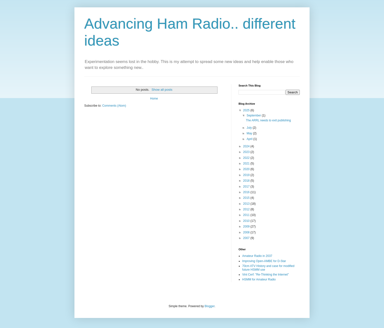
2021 (247, 163)
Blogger (209, 306)
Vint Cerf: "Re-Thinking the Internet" (265, 274)
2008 (247, 232)
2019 (247, 175)
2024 (247, 146)
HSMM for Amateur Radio (259, 279)
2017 (247, 186)
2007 (247, 238)
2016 (247, 192)
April (250, 139)
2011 (247, 215)
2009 (247, 226)
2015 (247, 198)
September (254, 115)
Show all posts (162, 89)
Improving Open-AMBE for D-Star (264, 261)
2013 (247, 203)
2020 (247, 169)
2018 (247, 180)
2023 (247, 152)
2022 (247, 158)
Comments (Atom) (114, 105)
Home (154, 98)
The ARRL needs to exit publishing (268, 120)
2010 (247, 221)
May (250, 133)
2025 (247, 110)
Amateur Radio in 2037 (257, 256)
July (250, 127)
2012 (247, 209)
